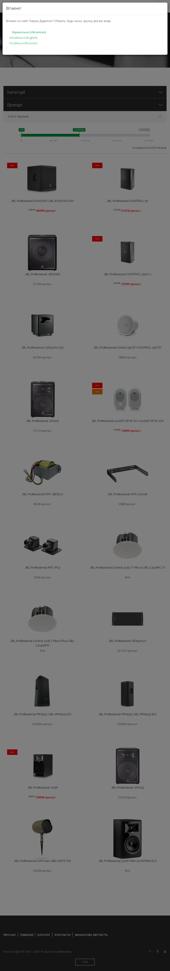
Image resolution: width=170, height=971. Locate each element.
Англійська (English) (23, 38)
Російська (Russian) (23, 43)
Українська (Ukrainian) (29, 32)
